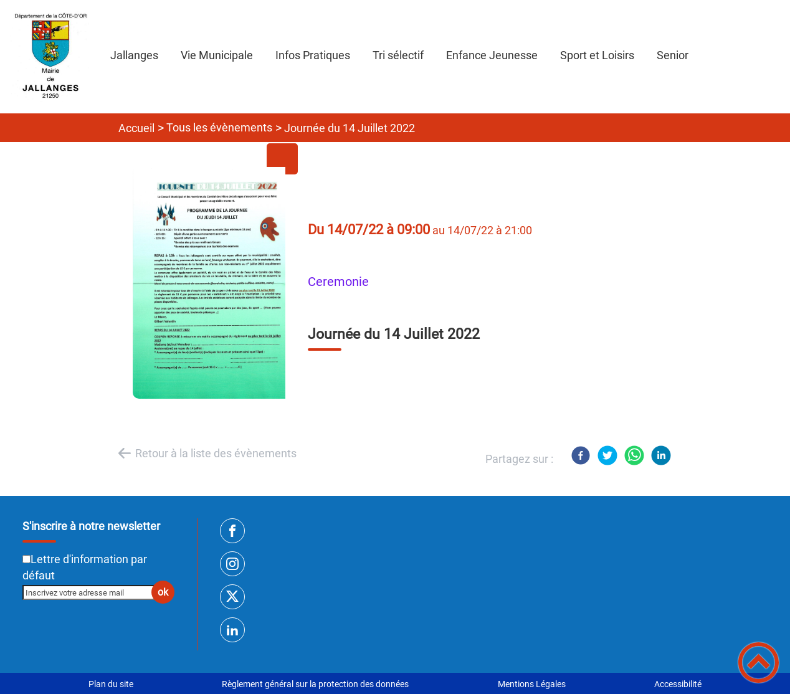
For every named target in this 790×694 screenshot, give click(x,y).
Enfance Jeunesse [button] (492, 55)
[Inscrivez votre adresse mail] (93, 592)
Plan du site (110, 684)
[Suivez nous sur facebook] (232, 530)
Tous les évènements (219, 127)
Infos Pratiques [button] (312, 55)
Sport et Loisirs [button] (597, 55)
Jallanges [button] (134, 55)
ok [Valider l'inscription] (163, 592)
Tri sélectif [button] (398, 55)
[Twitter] (607, 455)
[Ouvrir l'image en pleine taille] (215, 284)
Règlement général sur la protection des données (315, 684)
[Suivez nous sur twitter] (232, 596)
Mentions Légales (532, 684)
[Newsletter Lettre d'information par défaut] (26, 559)
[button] (758, 662)
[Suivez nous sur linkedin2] (232, 629)
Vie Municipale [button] (217, 55)
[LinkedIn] (661, 455)
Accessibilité (678, 684)
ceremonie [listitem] (338, 282)
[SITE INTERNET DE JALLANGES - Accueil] (49, 56)
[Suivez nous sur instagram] (232, 563)
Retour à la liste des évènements (216, 453)
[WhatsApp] (634, 455)
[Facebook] (580, 455)
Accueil (136, 128)
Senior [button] (672, 55)
